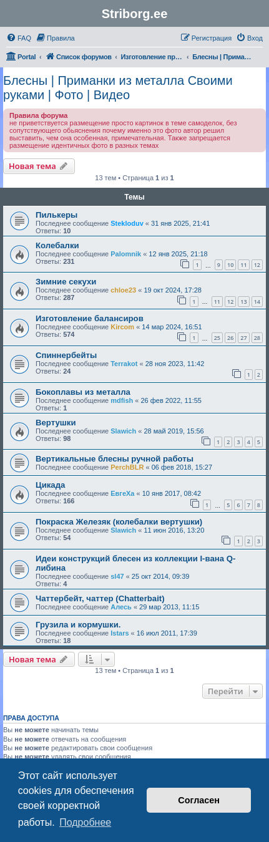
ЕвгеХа (122, 493)
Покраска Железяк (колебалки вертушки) (119, 521)
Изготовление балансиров (90, 318)
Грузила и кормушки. (78, 624)
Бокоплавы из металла (83, 392)
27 (243, 338)
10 (230, 265)
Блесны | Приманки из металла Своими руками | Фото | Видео (118, 88)
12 (257, 265)
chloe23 (123, 290)
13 (243, 302)
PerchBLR (127, 467)
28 (257, 338)
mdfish (121, 400)
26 (230, 338)
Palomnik (125, 254)
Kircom (122, 327)
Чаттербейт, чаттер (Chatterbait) (100, 598)
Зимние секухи (66, 281)
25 (217, 338)
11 (243, 265)
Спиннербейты (66, 355)
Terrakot (123, 363)
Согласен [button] (199, 800)
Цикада (50, 485)
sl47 (117, 576)
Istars (119, 633)
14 (257, 302)
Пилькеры (56, 215)
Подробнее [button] (85, 822)
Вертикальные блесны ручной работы (114, 458)
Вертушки (56, 422)
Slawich (123, 431)
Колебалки (57, 245)
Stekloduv (127, 223)
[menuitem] (18, 38)
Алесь (121, 607)
